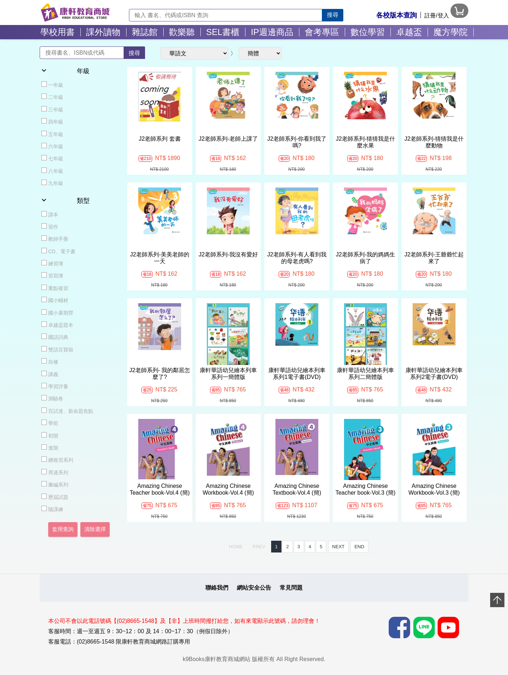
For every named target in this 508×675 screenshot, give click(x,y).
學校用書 (57, 32)
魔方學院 (450, 32)
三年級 (52, 109)
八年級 (52, 171)
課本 (49, 214)
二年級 (52, 97)
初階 (49, 435)
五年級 (52, 134)
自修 (49, 361)
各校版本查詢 (396, 15)
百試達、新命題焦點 (67, 411)
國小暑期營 (57, 312)
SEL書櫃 (222, 32)
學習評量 (54, 386)
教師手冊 (54, 238)
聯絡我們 (216, 588)
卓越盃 (409, 32)
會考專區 (322, 32)
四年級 (52, 121)
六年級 (52, 146)
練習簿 (52, 263)
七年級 (52, 158)
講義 (49, 374)
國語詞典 (54, 337)
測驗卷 (52, 398)
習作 (49, 226)
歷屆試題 (54, 497)
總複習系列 (57, 459)
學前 (49, 423)
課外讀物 (103, 32)
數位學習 (367, 32)
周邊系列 (54, 472)
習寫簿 (52, 275)
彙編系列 (54, 484)
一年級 (52, 84)
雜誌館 (145, 32)
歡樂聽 (182, 32)
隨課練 (52, 509)
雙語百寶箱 (57, 349)
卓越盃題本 (57, 324)
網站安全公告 (254, 588)
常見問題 (291, 588)
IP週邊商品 (272, 32)
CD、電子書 (58, 251)
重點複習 (54, 288)
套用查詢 (63, 529)
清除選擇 (95, 529)
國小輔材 (54, 300)
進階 (49, 447)
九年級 (52, 183)
